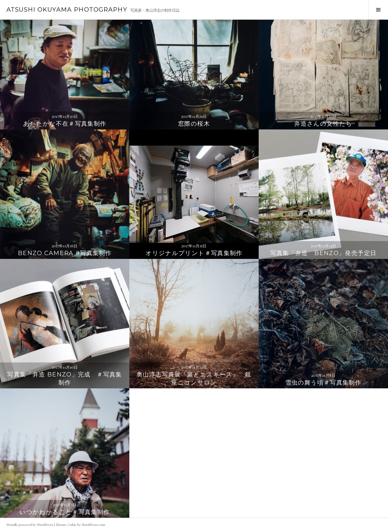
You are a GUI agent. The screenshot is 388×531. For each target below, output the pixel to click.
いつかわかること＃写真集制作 (64, 512)
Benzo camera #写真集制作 (65, 253)
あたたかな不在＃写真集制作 (64, 123)
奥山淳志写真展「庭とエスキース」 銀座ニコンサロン (194, 378)
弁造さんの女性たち (323, 123)
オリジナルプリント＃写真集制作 (194, 253)
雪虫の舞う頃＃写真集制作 (323, 382)
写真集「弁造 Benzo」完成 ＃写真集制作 (64, 378)
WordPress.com (93, 524)
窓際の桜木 (194, 123)
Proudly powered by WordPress (29, 524)
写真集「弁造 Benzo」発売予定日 (323, 253)
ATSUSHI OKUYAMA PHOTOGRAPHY (66, 9)
